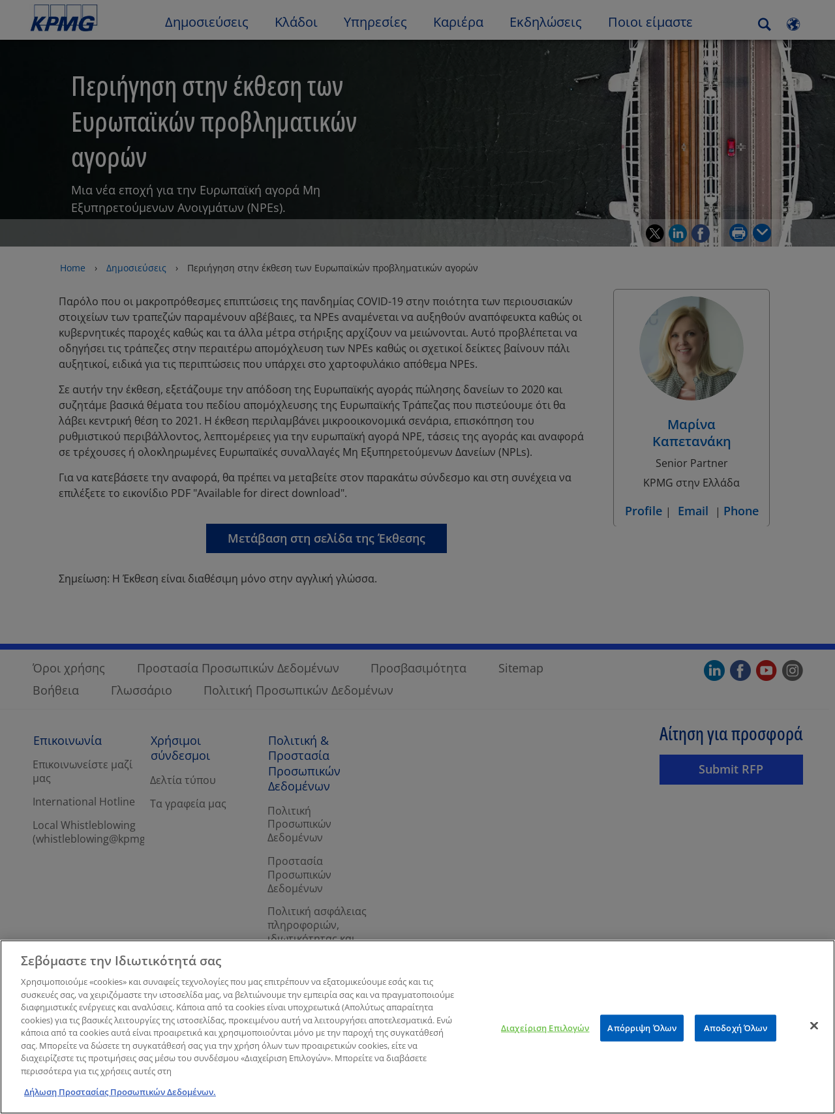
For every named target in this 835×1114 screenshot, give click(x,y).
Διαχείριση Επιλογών (545, 1035)
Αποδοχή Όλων (736, 1035)
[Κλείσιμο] (814, 1033)
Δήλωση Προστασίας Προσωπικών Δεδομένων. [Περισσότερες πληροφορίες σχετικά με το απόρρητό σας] (120, 1100)
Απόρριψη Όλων (641, 1035)
